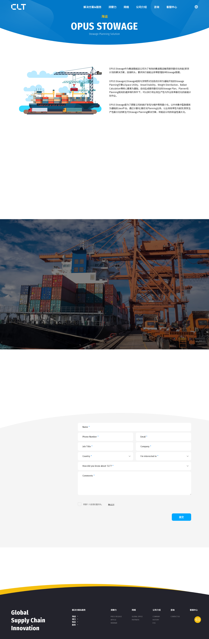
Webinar (114, 623)
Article (113, 620)
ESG (154, 623)
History (156, 620)
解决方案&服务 (92, 7)
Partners (135, 620)
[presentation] (142, 504)
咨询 (156, 7)
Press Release (116, 617)
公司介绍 (141, 7)
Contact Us (175, 617)
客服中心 (171, 7)
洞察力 (112, 7)
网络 (126, 7)
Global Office (137, 617)
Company (156, 617)
